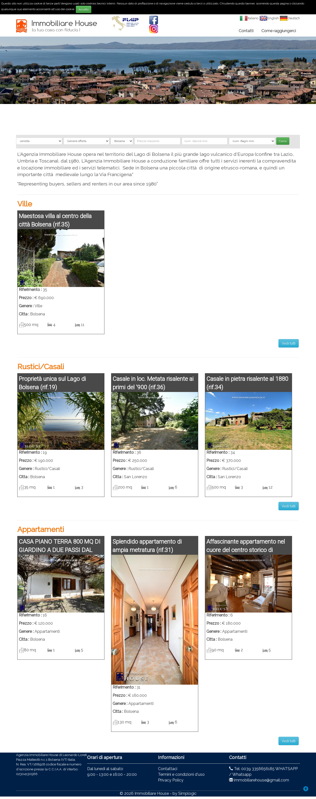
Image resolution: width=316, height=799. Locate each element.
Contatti (246, 30)
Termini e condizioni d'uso (181, 774)
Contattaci (167, 768)
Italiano (249, 18)
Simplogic (187, 793)
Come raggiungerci (278, 30)
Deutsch (290, 18)
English (269, 18)
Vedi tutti (289, 343)
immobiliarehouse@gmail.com (261, 780)
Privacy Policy (170, 780)
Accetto (84, 9)
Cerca (283, 141)
